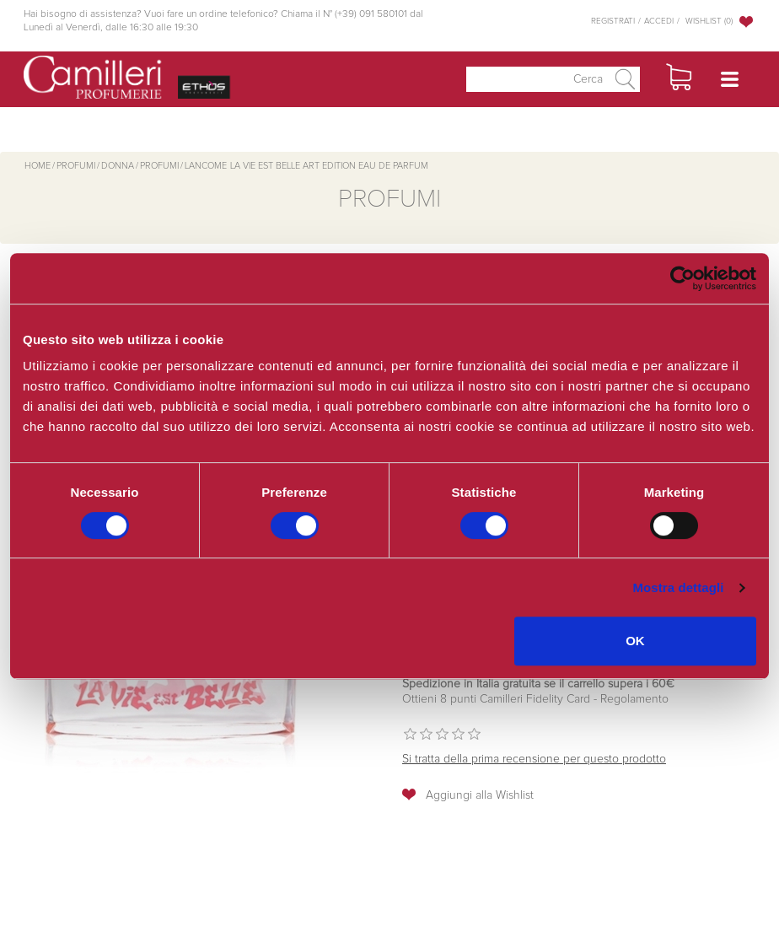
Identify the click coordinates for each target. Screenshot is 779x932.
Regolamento (633, 699)
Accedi (659, 21)
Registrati (613, 21)
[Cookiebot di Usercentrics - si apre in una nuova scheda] (682, 278)
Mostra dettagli (677, 587)
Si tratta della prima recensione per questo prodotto (534, 759)
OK (635, 640)
